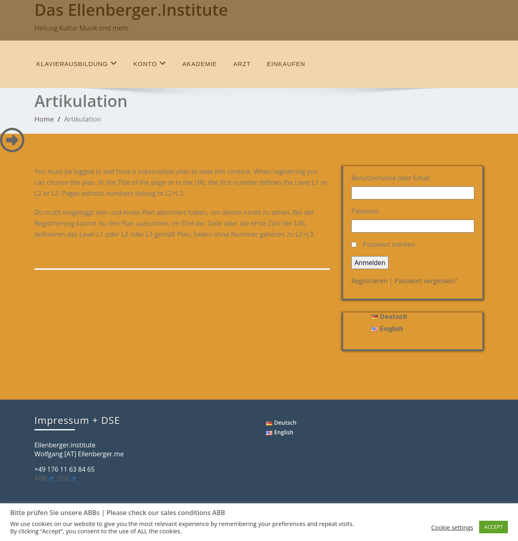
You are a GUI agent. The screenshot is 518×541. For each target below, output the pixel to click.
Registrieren (369, 280)
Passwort (365, 211)
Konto (150, 63)
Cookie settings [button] (452, 527)
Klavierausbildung (76, 63)
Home (44, 119)
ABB (43, 478)
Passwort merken (389, 244)
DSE (67, 478)
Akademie (200, 63)
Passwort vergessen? (426, 280)
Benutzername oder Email (390, 177)
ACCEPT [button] (493, 526)
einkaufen (286, 63)
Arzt (242, 63)
